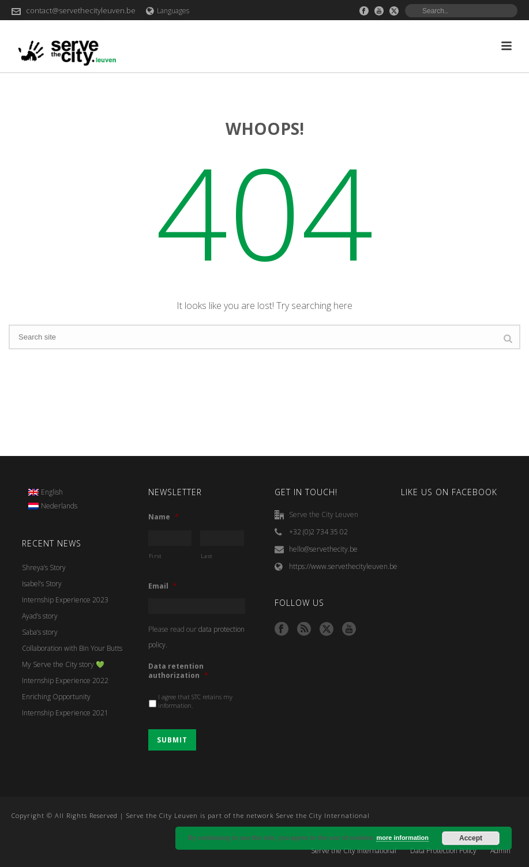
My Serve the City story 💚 (63, 664)
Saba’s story (40, 632)
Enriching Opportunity (56, 697)
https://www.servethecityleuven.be (343, 566)
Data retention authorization (178, 671)
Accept (470, 838)
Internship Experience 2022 (65, 680)
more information (402, 837)
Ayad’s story (40, 616)
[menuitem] (53, 492)
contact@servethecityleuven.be (81, 10)
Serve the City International (353, 850)
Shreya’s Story (44, 567)
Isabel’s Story (42, 584)
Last (207, 556)
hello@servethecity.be (323, 549)
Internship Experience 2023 (65, 600)
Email (162, 586)
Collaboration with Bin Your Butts (72, 648)
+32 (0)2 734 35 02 (318, 532)
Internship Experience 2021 (65, 713)
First (155, 556)
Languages (167, 11)
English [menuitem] (52, 492)
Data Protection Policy (443, 850)
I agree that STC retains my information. (195, 701)
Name (163, 517)
